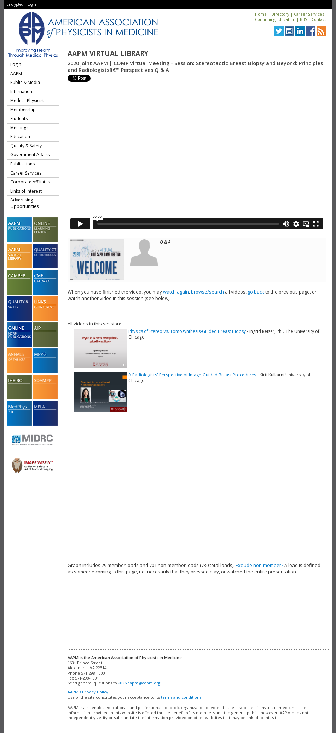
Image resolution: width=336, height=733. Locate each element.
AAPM (16, 73)
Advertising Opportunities (24, 203)
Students (19, 118)
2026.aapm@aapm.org (139, 683)
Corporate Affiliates (30, 182)
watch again (176, 292)
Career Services (309, 14)
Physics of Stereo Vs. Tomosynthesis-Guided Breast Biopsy (187, 331)
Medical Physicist (27, 100)
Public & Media (25, 82)
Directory (280, 14)
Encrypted (15, 4)
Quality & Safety (26, 146)
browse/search (207, 292)
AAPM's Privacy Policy (88, 691)
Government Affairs (30, 155)
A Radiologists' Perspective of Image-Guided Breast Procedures (192, 375)
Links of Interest (26, 191)
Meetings (19, 128)
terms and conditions (181, 697)
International (23, 92)
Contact (319, 19)
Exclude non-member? (259, 565)
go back (256, 292)
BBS (303, 19)
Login (31, 4)
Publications (22, 164)
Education (20, 136)
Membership (23, 110)
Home (261, 14)
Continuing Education (275, 19)
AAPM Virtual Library (108, 53)
